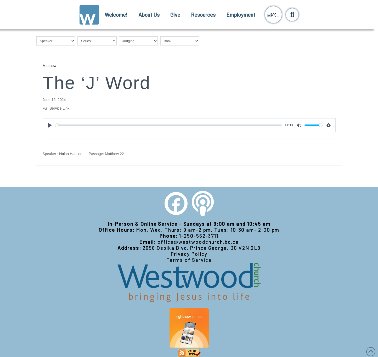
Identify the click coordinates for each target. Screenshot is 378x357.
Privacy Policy (189, 254)
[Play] (50, 125)
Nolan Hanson (70, 153)
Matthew (50, 66)
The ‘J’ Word (97, 83)
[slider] (168, 125)
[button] (273, 14)
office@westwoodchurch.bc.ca (198, 242)
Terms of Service (189, 260)
